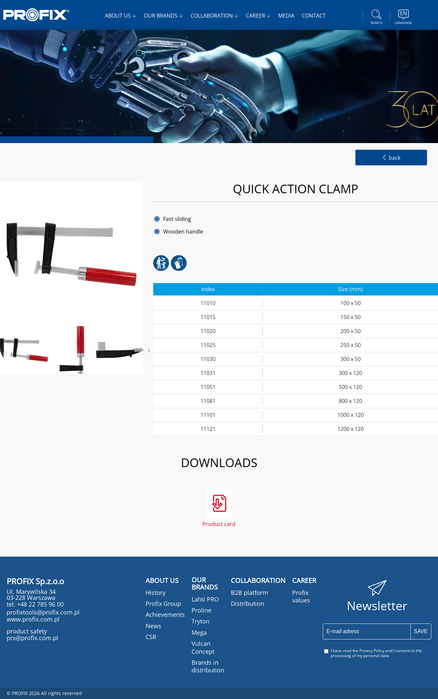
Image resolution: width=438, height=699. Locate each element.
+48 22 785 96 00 (39, 604)
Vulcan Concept (203, 647)
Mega (199, 632)
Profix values (301, 596)
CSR (151, 637)
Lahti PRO (205, 599)
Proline (202, 610)
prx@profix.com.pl (32, 638)
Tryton (201, 621)
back (391, 157)
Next (149, 350)
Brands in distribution (208, 666)
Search (376, 16)
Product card (219, 523)
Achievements (165, 614)
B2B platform (249, 593)
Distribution (247, 604)
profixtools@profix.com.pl (43, 612)
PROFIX (36, 14)
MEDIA (286, 15)
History (156, 593)
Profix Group (163, 604)
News (153, 626)
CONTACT (314, 15)
